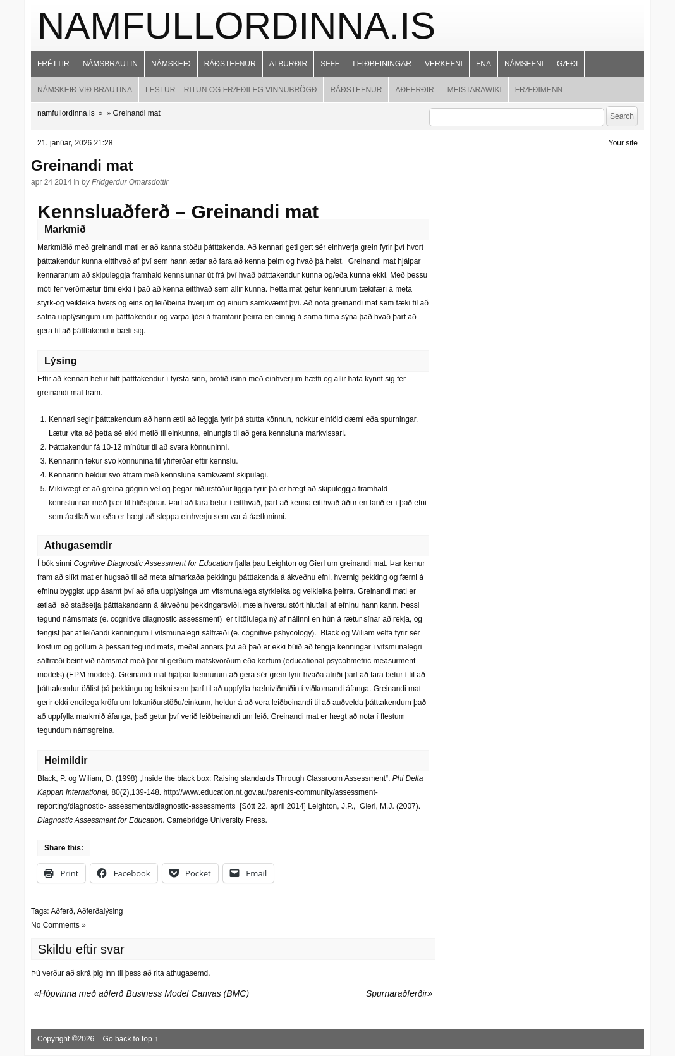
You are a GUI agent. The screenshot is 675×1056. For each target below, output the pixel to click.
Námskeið (171, 63)
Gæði (567, 63)
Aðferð (62, 911)
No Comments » (58, 925)
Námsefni (524, 63)
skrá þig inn (95, 973)
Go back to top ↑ (130, 1039)
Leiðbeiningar (382, 63)
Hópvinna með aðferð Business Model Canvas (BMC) (144, 993)
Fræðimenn (538, 89)
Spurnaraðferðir (396, 993)
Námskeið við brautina (84, 89)
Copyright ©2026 (67, 1039)
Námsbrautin (110, 63)
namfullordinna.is (236, 25)
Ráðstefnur (230, 63)
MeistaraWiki (474, 89)
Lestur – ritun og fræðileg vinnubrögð (231, 89)
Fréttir (53, 63)
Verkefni (444, 63)
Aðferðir (414, 89)
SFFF (329, 63)
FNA (483, 63)
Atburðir (288, 63)
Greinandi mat (82, 165)
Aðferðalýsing (100, 911)
